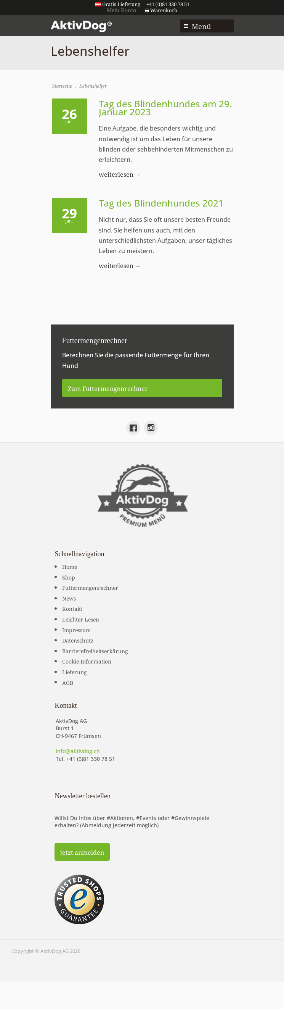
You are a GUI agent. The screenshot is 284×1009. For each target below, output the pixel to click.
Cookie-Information (86, 661)
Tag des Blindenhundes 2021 (161, 203)
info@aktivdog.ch (78, 751)
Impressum (76, 629)
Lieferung (74, 671)
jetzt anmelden (82, 851)
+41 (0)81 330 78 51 (90, 758)
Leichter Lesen (80, 619)
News (69, 598)
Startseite (62, 86)
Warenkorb (161, 10)
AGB (67, 682)
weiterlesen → (120, 173)
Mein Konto (121, 10)
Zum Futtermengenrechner (108, 388)
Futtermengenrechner (90, 587)
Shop (68, 577)
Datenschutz (77, 640)
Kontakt (72, 608)
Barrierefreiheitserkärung (95, 650)
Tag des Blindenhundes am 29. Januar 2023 (165, 107)
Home (69, 566)
